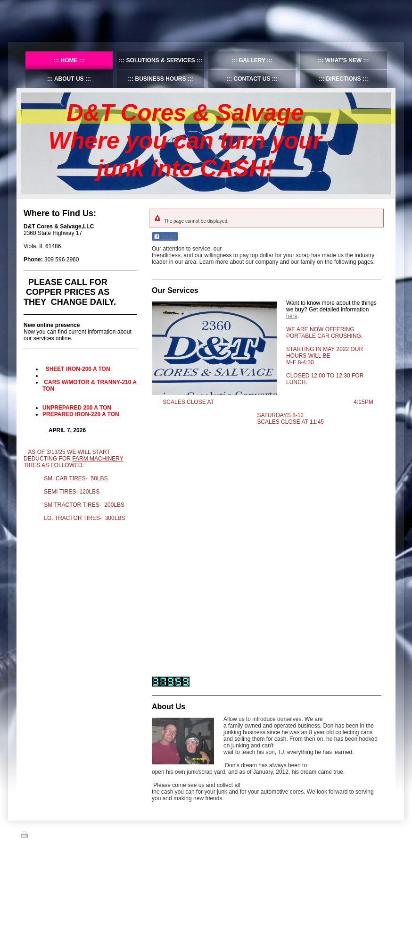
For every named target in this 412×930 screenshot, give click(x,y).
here (291, 316)
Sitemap (55, 835)
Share (165, 237)
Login (384, 834)
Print (32, 835)
